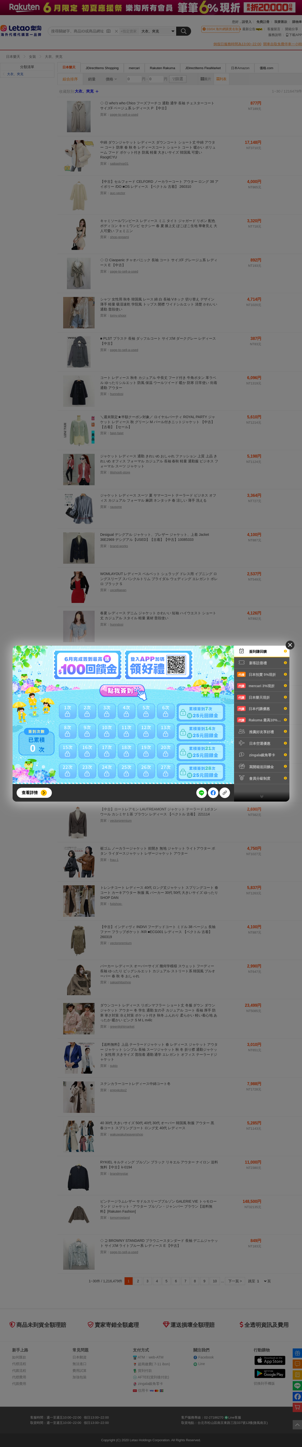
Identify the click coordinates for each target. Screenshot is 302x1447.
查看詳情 (30, 793)
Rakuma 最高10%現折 (262, 719)
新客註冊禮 (262, 662)
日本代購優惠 (262, 708)
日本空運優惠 (262, 743)
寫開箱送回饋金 (262, 766)
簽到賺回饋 (262, 650)
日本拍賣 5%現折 (262, 674)
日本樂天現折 (262, 697)
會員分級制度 (262, 777)
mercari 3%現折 (262, 685)
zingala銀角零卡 (262, 754)
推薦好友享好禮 (262, 731)
